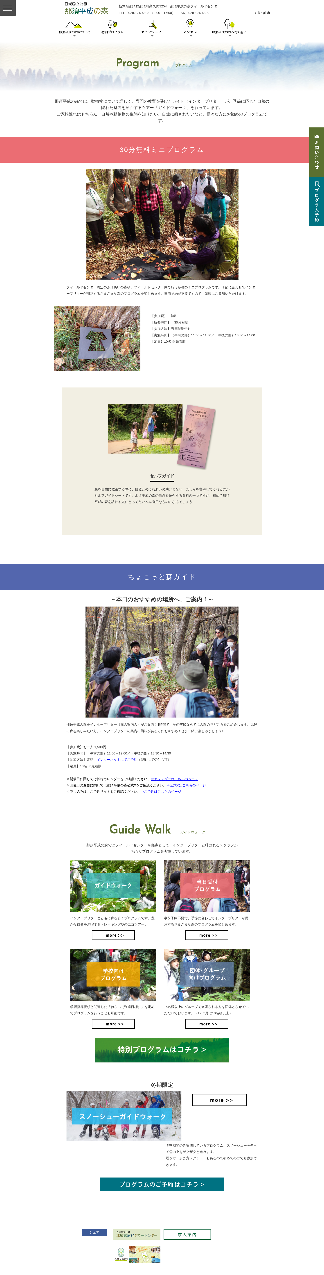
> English (262, 13)
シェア (91, 1198)
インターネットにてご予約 (117, 759)
